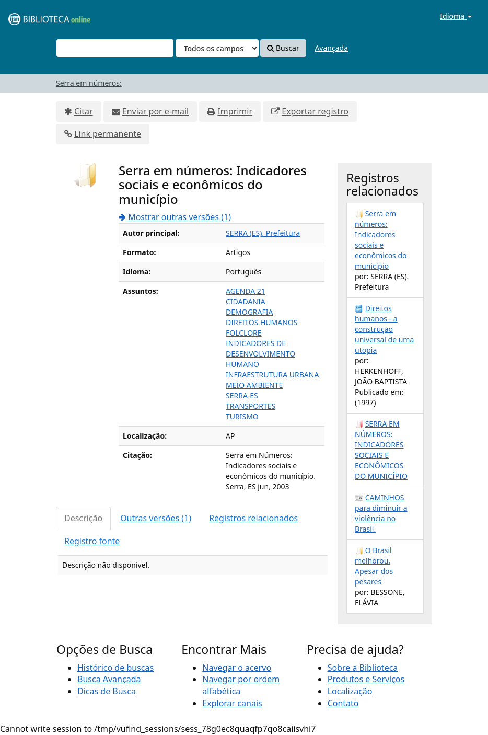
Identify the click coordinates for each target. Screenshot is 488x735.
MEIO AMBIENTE (254, 385)
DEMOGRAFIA (249, 312)
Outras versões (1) (155, 518)
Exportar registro (315, 111)
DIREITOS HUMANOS (261, 322)
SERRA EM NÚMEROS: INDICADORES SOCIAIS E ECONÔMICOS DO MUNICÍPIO (381, 450)
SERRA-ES (242, 395)
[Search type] (217, 48)
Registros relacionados (253, 518)
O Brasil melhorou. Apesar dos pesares (374, 566)
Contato (343, 703)
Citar (83, 111)
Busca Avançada (109, 679)
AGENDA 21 (245, 291)
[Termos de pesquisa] (114, 48)
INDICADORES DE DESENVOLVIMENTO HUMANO (260, 353)
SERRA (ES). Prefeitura (263, 233)
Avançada (331, 48)
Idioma (456, 16)
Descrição (83, 518)
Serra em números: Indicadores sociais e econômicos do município (381, 240)
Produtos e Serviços (366, 679)
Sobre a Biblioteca (363, 667)
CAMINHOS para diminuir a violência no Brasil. (381, 513)
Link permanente (107, 134)
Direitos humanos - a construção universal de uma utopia (384, 329)
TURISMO (242, 416)
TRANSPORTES (250, 406)
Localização (350, 691)
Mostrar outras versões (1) (175, 217)
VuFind (33, 16)
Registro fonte (92, 541)
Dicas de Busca (106, 691)
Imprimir (234, 111)
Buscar (283, 48)
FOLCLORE (244, 333)
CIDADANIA (245, 301)
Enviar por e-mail (155, 111)
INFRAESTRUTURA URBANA (272, 375)
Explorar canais (232, 703)
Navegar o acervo (236, 667)
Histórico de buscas (115, 667)
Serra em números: (89, 83)
